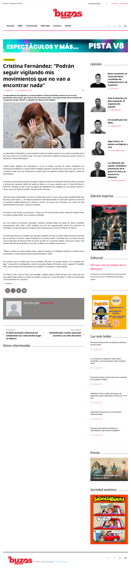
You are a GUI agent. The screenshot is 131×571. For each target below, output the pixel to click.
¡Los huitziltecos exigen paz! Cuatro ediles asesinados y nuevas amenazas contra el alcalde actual (107, 359)
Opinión (68, 26)
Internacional (31, 26)
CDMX (20, 26)
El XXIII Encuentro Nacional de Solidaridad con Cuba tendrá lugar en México (23, 335)
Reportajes (45, 26)
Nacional (10, 26)
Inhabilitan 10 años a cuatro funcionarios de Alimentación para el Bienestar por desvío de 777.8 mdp (108, 393)
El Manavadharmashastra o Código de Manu (108, 474)
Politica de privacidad (61, 559)
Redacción (9, 90)
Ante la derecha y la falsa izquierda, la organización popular (117, 101)
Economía (57, 26)
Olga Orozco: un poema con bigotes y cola (118, 143)
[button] (12, 45)
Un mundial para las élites (117, 120)
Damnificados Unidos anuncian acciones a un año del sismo (65, 334)
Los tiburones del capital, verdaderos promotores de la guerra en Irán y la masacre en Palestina (117, 168)
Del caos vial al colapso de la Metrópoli (109, 264)
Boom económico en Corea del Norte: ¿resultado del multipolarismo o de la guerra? (117, 78)
